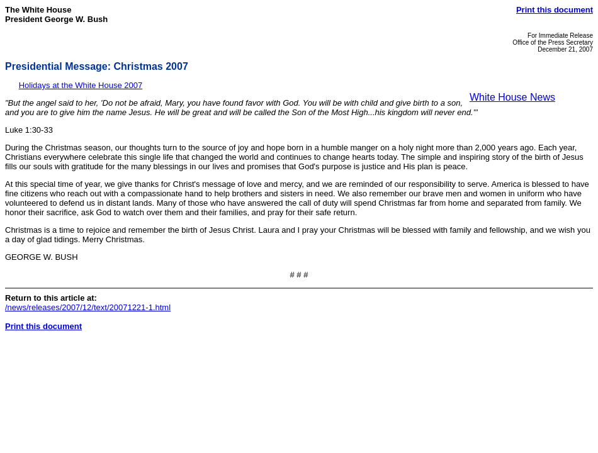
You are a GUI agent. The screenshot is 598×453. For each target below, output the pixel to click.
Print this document (554, 9)
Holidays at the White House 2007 (81, 85)
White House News (512, 97)
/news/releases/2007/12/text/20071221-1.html (88, 307)
